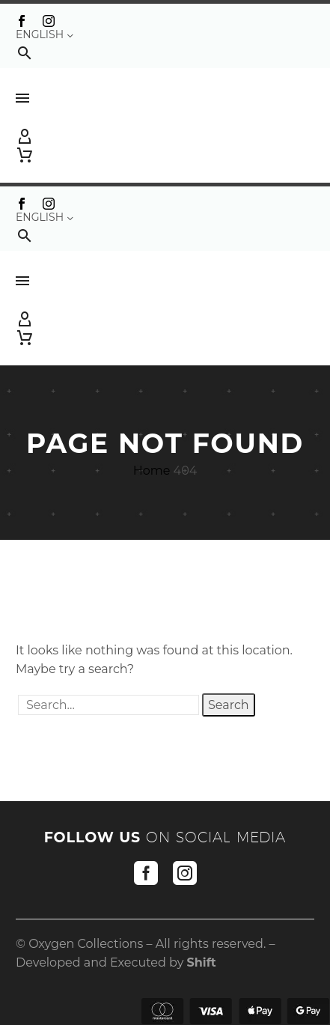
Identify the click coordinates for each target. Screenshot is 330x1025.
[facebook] (146, 873)
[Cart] (25, 155)
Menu (22, 98)
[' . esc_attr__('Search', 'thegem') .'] (108, 705)
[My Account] (165, 137)
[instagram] (185, 873)
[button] (25, 52)
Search (228, 705)
